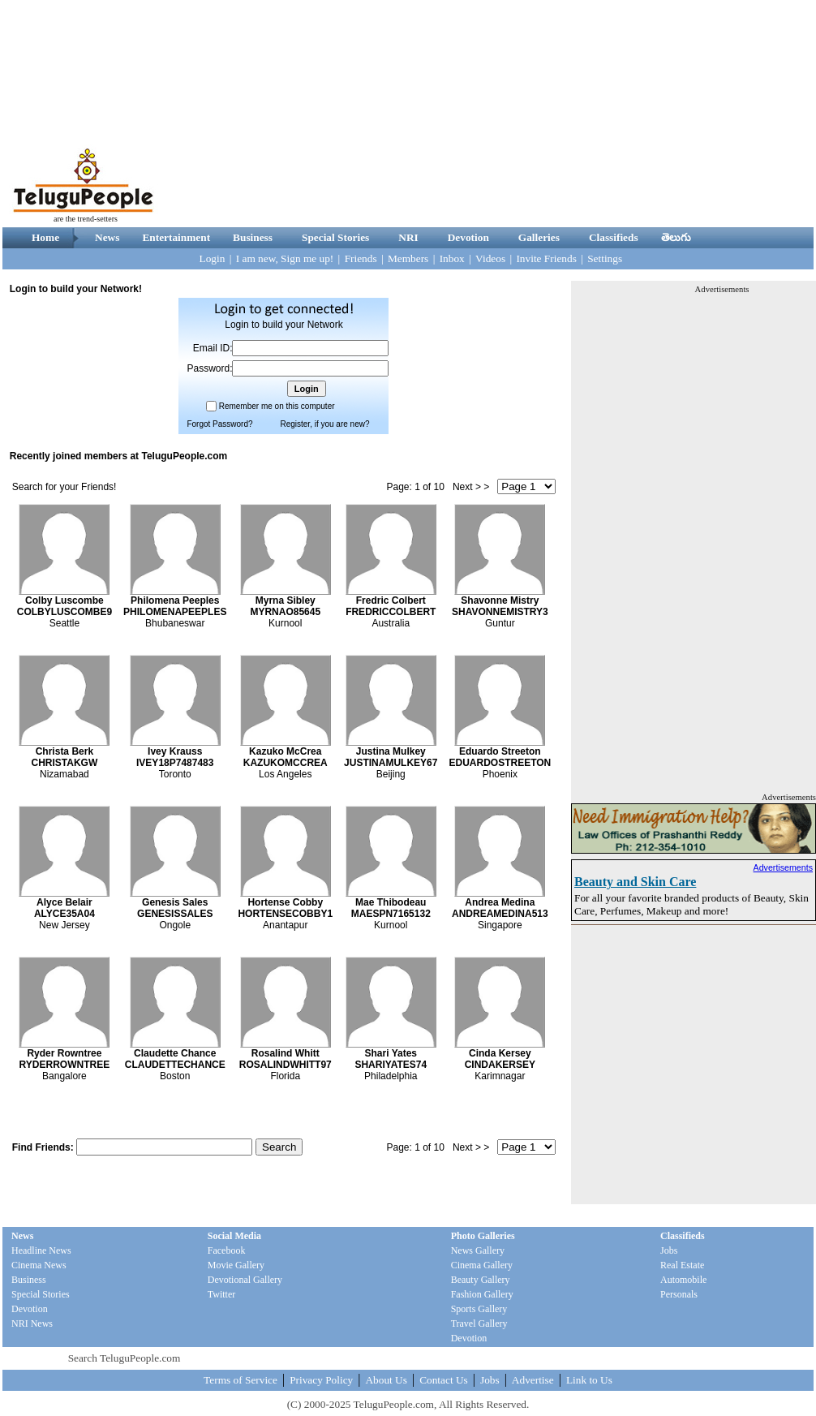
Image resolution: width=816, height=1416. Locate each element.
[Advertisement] (582, 113)
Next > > (471, 487)
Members (408, 258)
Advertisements (783, 867)
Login (212, 258)
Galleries (539, 237)
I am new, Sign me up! (285, 258)
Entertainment (176, 237)
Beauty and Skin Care (635, 882)
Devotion (468, 237)
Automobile (683, 1279)
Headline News (41, 1250)
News (107, 237)
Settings (604, 258)
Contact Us (443, 1380)
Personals (679, 1294)
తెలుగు (676, 237)
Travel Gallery (479, 1323)
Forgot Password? (219, 424)
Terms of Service (240, 1380)
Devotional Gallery (245, 1279)
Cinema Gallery (482, 1265)
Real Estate (682, 1265)
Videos (490, 258)
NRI (408, 237)
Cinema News (39, 1265)
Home (45, 237)
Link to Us (589, 1380)
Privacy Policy (321, 1380)
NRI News (32, 1323)
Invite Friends (546, 258)
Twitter (221, 1294)
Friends (361, 258)
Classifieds (613, 237)
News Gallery (478, 1250)
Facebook (227, 1250)
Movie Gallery (236, 1265)
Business (253, 237)
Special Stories (335, 237)
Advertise (533, 1380)
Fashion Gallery (482, 1294)
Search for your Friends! (64, 487)
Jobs (668, 1250)
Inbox (452, 258)
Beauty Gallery (480, 1279)
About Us (385, 1380)
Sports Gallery (479, 1309)
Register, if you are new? (324, 424)
